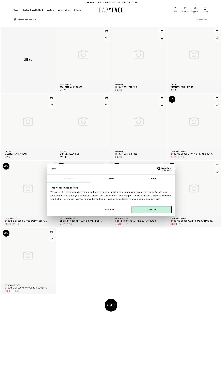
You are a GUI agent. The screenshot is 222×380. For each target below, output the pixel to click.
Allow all (151, 209)
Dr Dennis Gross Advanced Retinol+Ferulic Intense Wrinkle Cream (38, 288)
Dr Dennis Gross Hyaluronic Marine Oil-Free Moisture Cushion (92, 221)
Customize (111, 209)
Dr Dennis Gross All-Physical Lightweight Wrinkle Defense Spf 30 (148, 221)
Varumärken (64, 10)
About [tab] (153, 178)
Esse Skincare (66, 84)
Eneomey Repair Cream (16, 154)
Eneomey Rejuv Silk (69, 154)
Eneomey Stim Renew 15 (182, 87)
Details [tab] (111, 178)
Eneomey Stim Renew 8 (126, 87)
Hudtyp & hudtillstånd (33, 10)
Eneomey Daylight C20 (126, 154)
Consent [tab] (68, 178)
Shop (15, 10)
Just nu (50, 10)
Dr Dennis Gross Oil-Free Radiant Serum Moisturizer (31, 221)
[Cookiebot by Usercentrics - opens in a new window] (159, 169)
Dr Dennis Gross (178, 151)
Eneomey (119, 84)
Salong (77, 10)
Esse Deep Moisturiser (71, 87)
